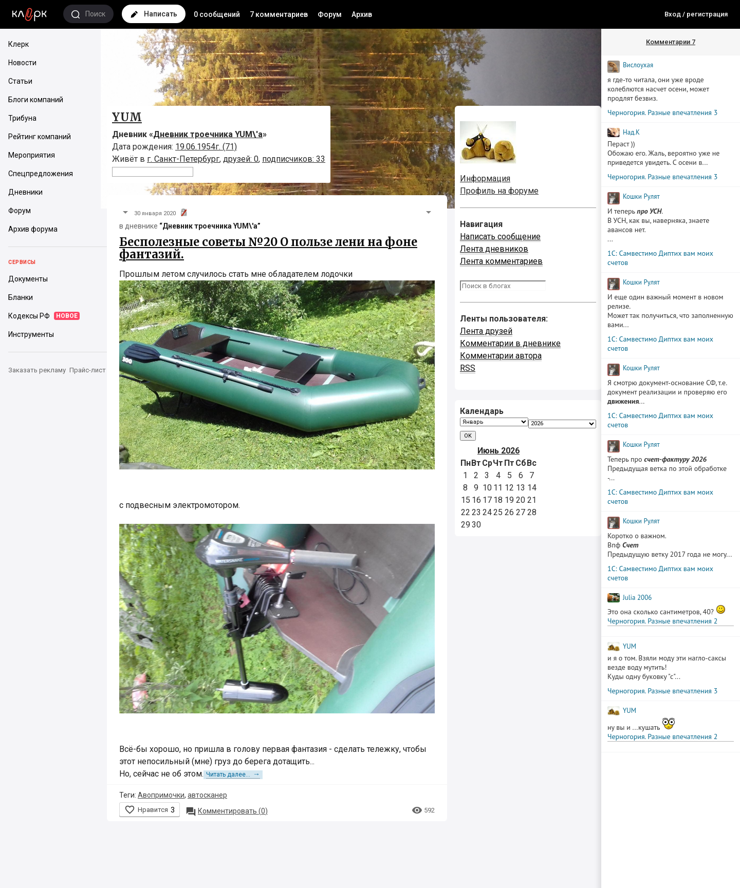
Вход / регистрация (696, 14)
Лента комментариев (501, 261)
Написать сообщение (500, 236)
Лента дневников (494, 249)
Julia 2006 (637, 597)
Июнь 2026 (498, 451)
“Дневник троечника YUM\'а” (210, 226)
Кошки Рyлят (641, 196)
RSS (467, 368)
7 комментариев (279, 14)
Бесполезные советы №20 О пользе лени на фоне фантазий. (268, 248)
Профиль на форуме (499, 191)
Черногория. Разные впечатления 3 (662, 112)
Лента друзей (486, 331)
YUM (127, 117)
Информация (485, 178)
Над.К (631, 132)
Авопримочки (161, 795)
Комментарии (670, 42)
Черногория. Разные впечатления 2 (662, 621)
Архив (361, 14)
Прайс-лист (87, 370)
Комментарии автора (501, 356)
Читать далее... (233, 774)
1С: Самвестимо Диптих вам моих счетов (660, 258)
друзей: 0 (240, 159)
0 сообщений (217, 14)
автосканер (207, 795)
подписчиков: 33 (293, 159)
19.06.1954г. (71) (206, 147)
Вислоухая (638, 65)
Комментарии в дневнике (510, 343)
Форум (330, 14)
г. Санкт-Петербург (183, 159)
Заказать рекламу (37, 370)
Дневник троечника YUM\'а (208, 134)
